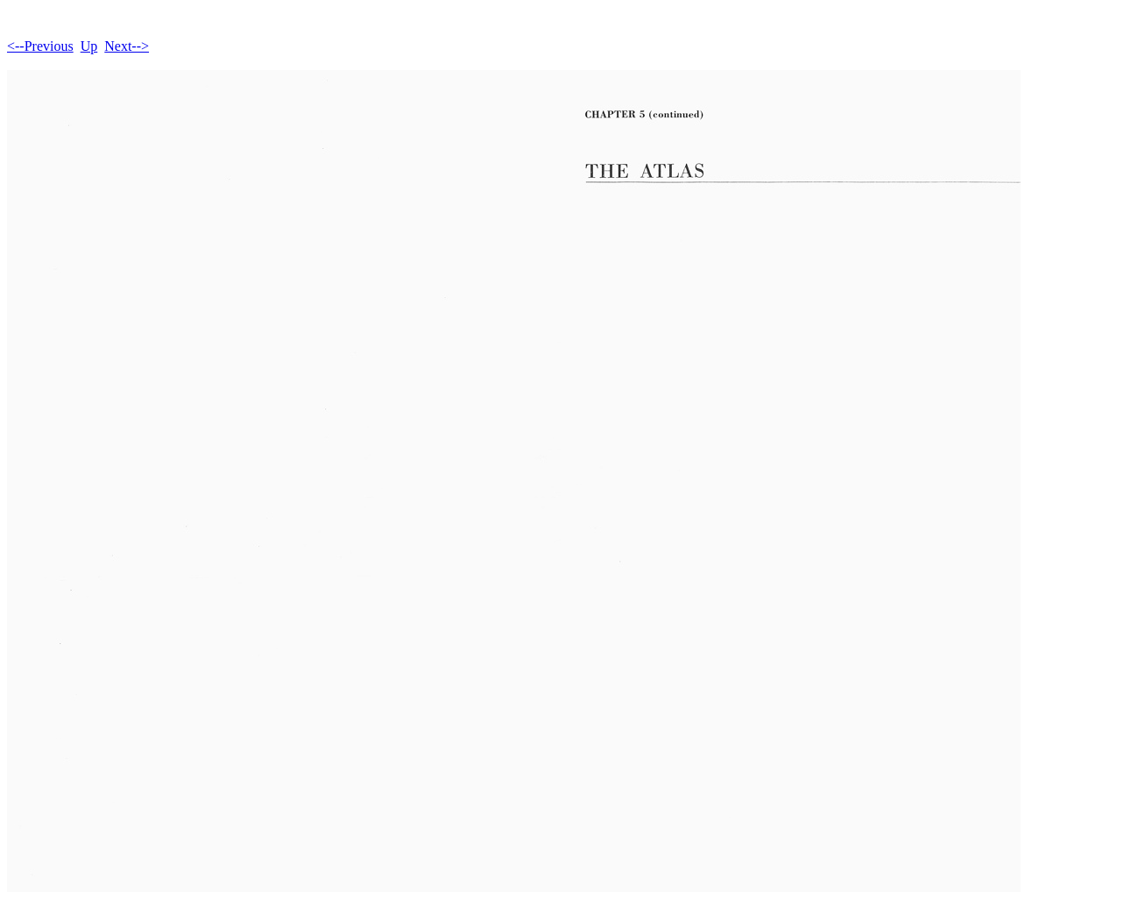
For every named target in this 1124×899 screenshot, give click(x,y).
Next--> (126, 46)
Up (89, 46)
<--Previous (40, 46)
